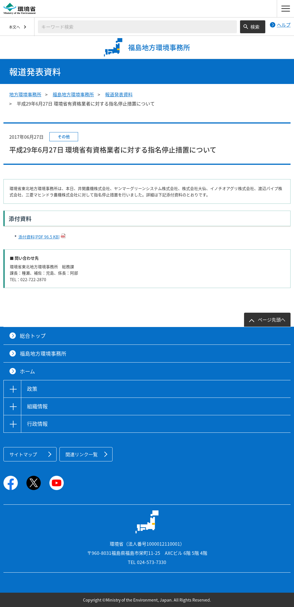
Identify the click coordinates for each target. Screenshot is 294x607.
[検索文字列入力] (137, 26)
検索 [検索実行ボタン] (255, 26)
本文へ (14, 27)
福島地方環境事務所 (73, 94)
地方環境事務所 (25, 94)
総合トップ (33, 336)
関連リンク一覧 (81, 454)
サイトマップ (23, 454)
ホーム (27, 371)
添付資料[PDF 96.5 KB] (39, 237)
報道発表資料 (119, 94)
